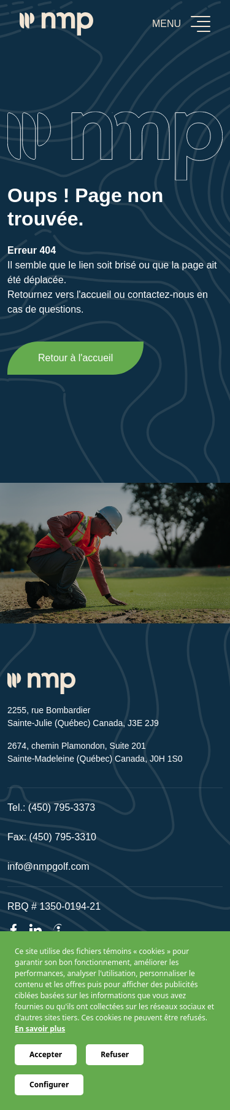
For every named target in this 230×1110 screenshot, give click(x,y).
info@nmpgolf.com (48, 866)
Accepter (45, 1054)
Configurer (49, 1084)
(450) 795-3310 (62, 837)
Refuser (115, 1054)
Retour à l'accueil (75, 358)
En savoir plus (40, 1028)
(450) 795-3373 (61, 807)
